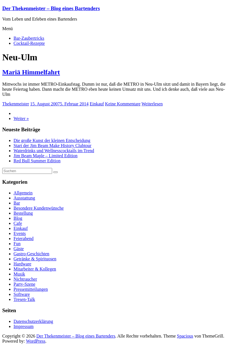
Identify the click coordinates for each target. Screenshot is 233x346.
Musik (19, 274)
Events (20, 233)
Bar (17, 203)
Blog (18, 218)
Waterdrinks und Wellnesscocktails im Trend (54, 150)
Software (22, 294)
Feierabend (24, 238)
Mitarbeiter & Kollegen (35, 269)
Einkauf (97, 103)
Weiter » (21, 118)
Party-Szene (24, 284)
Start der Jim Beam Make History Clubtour (52, 145)
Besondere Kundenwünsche (39, 208)
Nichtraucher (25, 279)
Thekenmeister (15, 103)
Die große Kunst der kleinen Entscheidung (52, 140)
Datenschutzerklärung (33, 321)
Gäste (19, 248)
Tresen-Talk (24, 299)
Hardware (22, 263)
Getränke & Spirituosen (35, 258)
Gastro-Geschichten (31, 253)
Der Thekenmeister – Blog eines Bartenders (51, 8)
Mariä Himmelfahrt (31, 72)
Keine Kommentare (123, 103)
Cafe (18, 223)
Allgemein (23, 192)
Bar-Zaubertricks (29, 38)
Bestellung (23, 213)
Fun (17, 243)
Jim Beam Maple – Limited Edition (45, 155)
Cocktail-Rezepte (29, 43)
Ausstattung (24, 198)
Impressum (24, 326)
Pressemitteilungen (31, 289)
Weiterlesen (152, 103)
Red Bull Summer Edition (37, 160)
